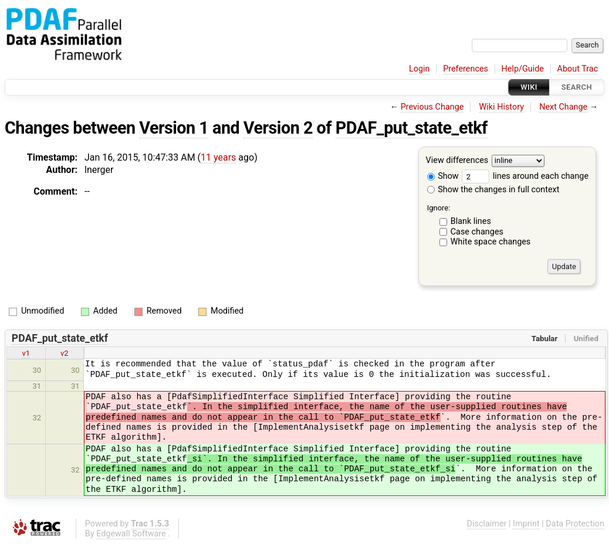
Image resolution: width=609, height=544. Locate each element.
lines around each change (525, 176)
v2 (64, 353)
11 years (218, 157)
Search (576, 87)
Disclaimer (487, 524)
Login (419, 69)
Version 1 (173, 128)
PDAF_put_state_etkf (412, 128)
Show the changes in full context (493, 190)
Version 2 (278, 128)
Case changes (477, 232)
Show (443, 176)
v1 (26, 353)
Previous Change (432, 107)
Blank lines (471, 221)
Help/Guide (523, 69)
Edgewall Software (131, 534)
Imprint (526, 524)
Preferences (465, 69)
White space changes (491, 242)
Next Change (563, 107)
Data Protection (575, 524)
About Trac (577, 69)
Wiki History (501, 107)
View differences (457, 161)
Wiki (528, 87)
